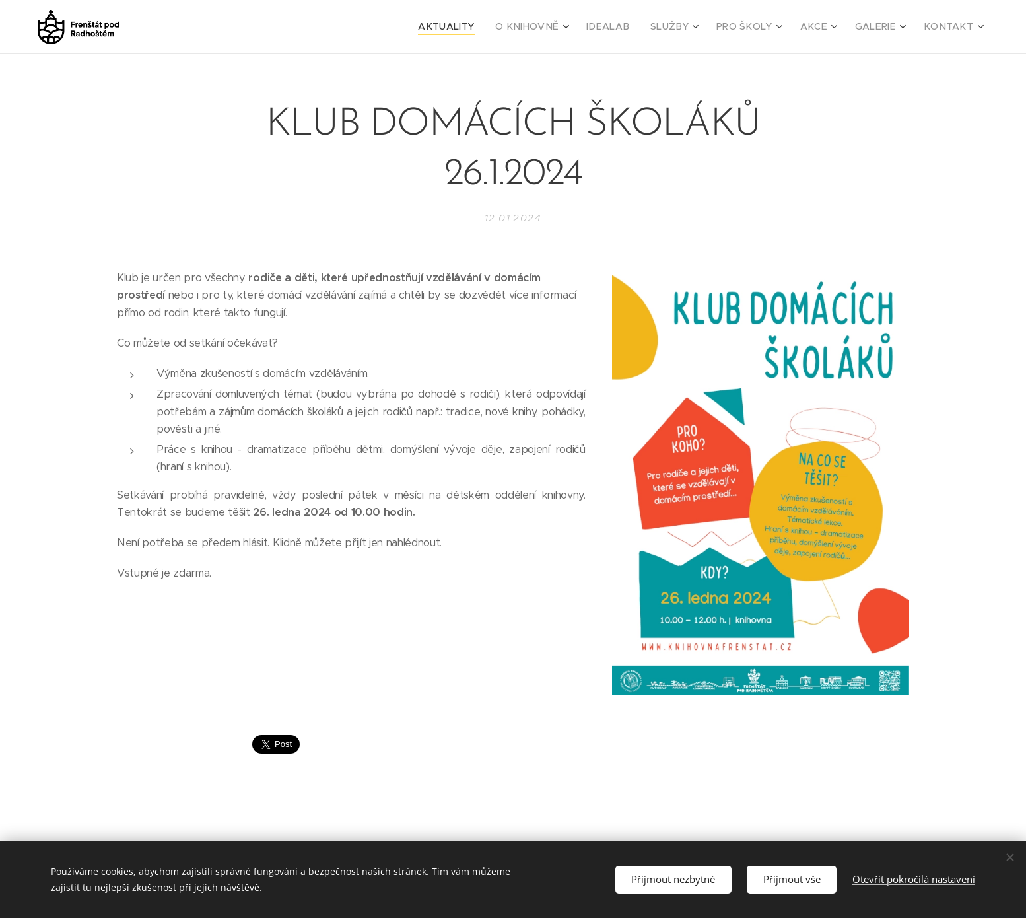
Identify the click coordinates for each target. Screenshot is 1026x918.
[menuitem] (483, 27)
